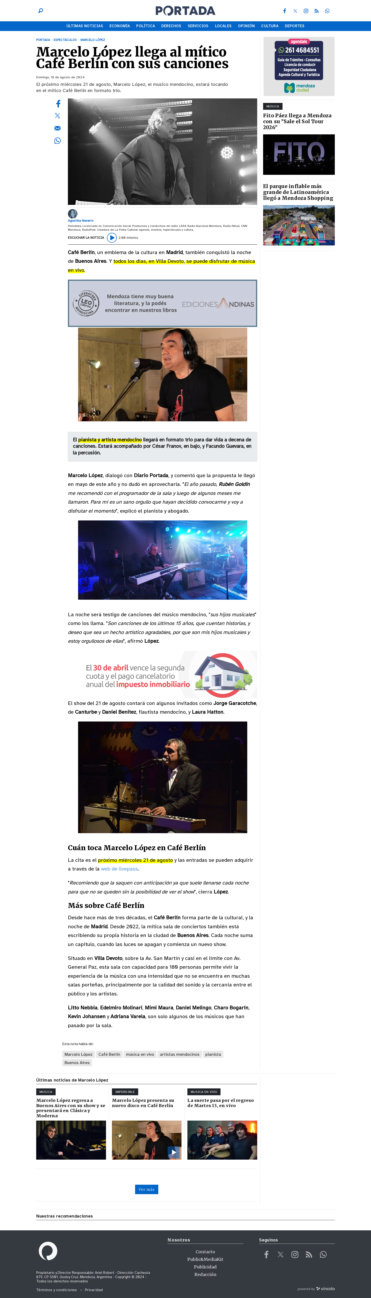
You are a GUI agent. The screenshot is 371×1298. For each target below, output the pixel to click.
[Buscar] (39, 10)
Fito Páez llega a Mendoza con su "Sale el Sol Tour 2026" (297, 121)
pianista (213, 1054)
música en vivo (140, 1054)
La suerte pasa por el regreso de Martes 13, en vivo (220, 1103)
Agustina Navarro (80, 221)
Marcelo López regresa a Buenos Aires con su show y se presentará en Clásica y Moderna (70, 1108)
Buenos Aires (77, 1062)
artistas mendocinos (179, 1054)
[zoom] (162, 151)
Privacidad (94, 1290)
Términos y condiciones (56, 1290)
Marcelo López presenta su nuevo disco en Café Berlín (143, 1103)
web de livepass (119, 869)
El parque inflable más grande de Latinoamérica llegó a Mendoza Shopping (298, 192)
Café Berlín (109, 1054)
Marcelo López (79, 1054)
